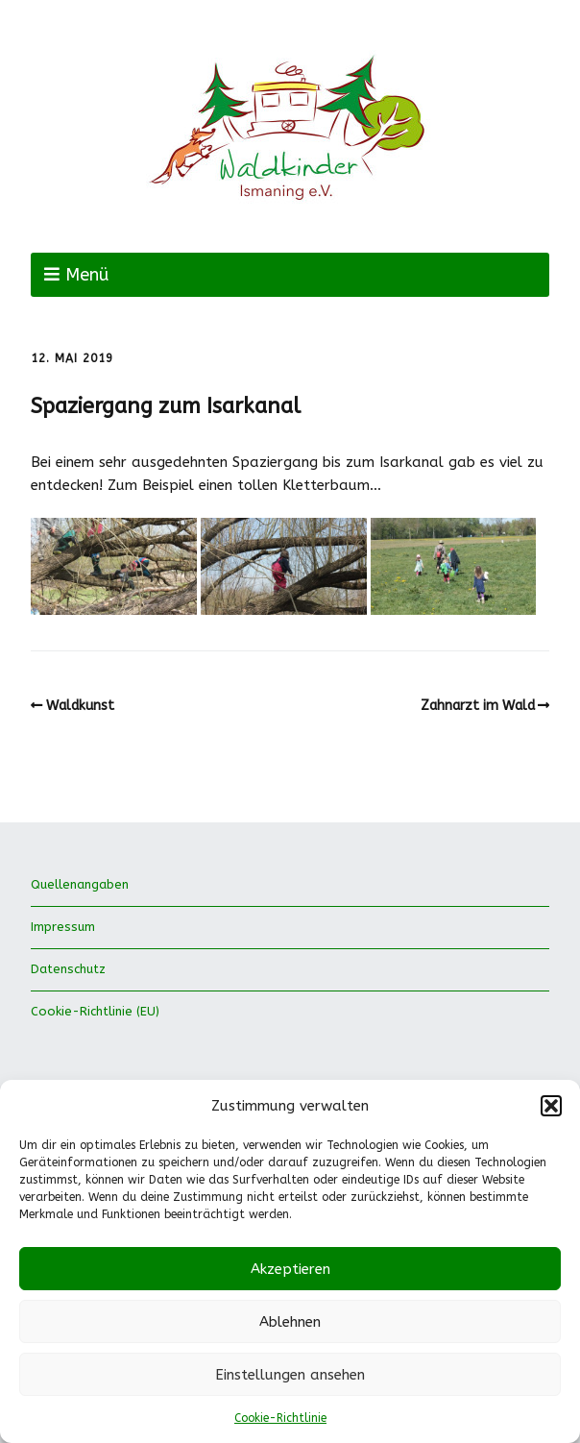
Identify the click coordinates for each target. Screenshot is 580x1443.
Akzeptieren (290, 1269)
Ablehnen (290, 1322)
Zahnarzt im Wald (478, 705)
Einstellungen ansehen (290, 1374)
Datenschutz (68, 969)
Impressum (63, 926)
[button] (551, 1105)
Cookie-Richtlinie (280, 1418)
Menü (87, 274)
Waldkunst (80, 705)
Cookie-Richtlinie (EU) (95, 1011)
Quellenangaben (80, 884)
